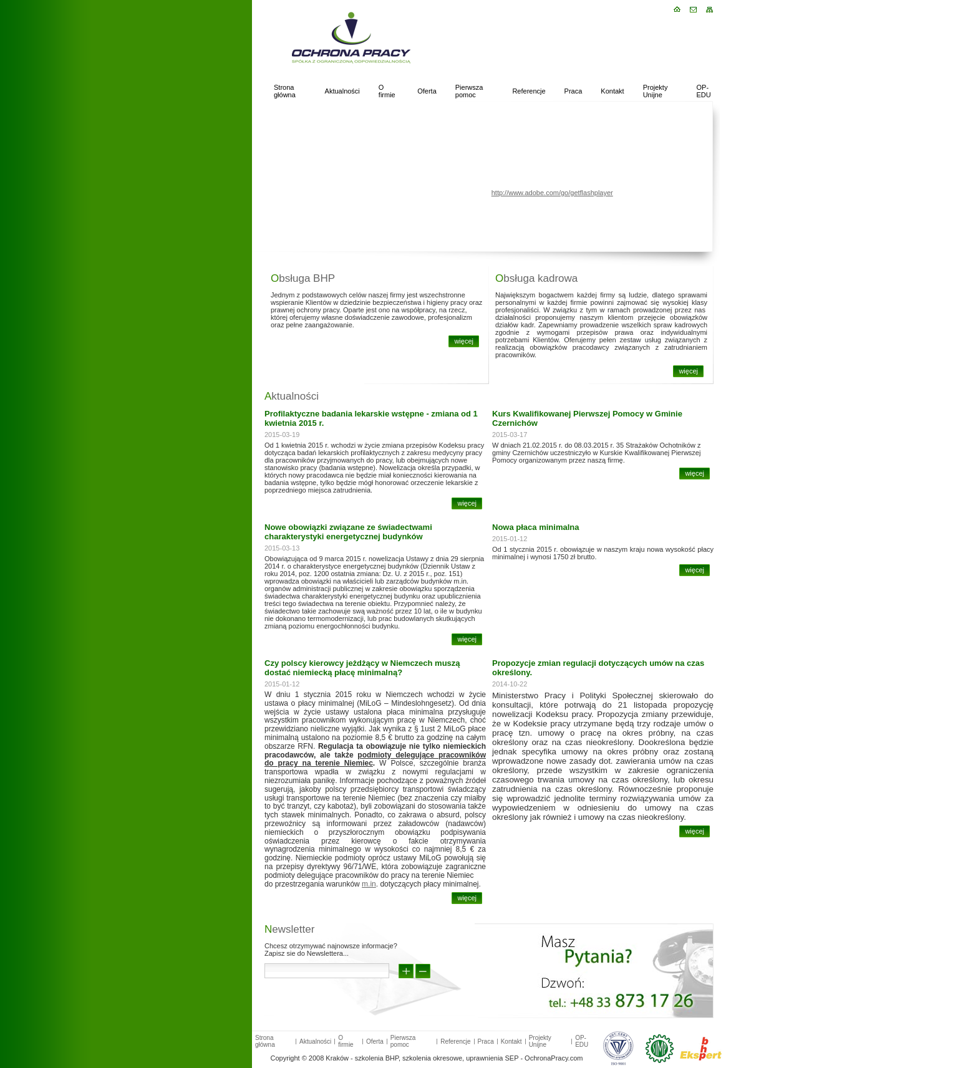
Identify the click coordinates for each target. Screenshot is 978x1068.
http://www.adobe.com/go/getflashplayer (552, 192)
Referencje (528, 91)
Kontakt (612, 91)
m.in (369, 884)
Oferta (427, 91)
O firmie (387, 91)
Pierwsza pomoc (469, 91)
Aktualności (342, 91)
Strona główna (285, 91)
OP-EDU (704, 91)
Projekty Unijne (655, 91)
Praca (573, 91)
